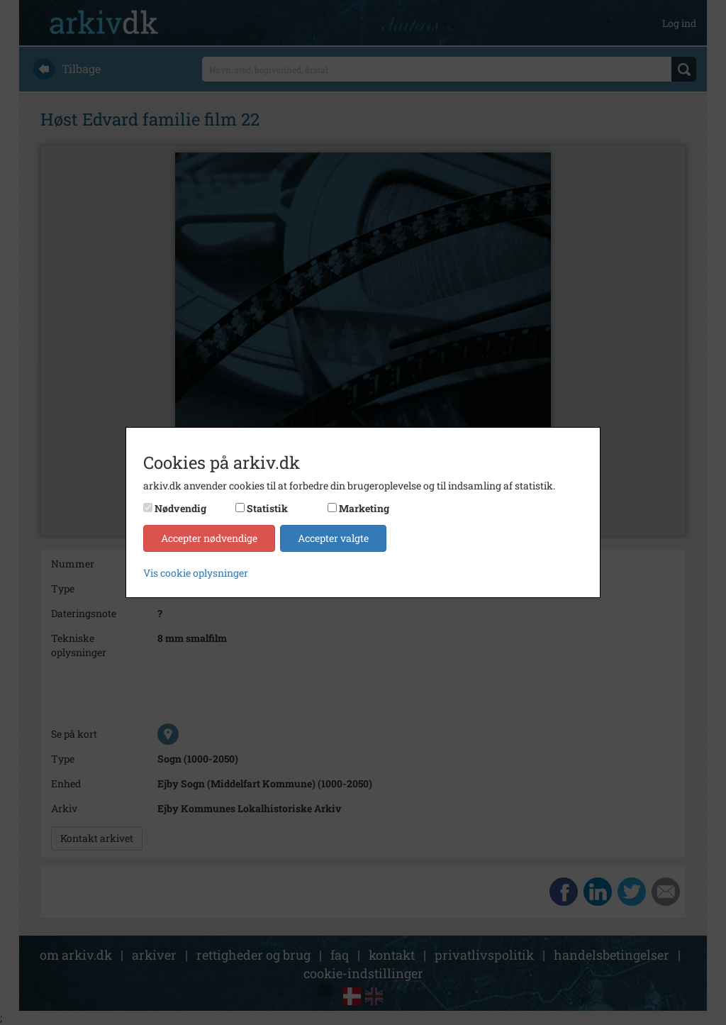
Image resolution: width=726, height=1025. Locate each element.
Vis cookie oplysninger (195, 573)
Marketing (364, 508)
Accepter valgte (333, 538)
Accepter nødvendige (209, 538)
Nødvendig (180, 508)
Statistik (267, 508)
